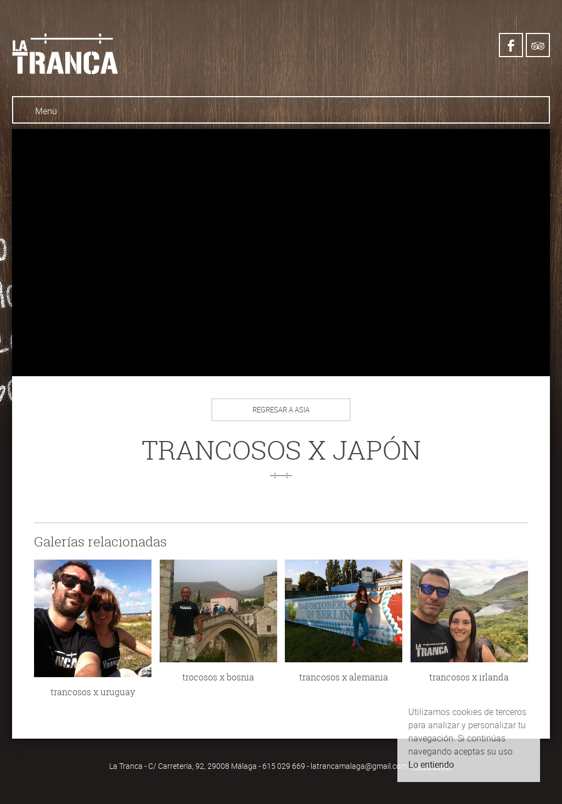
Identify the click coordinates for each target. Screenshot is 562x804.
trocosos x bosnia (218, 677)
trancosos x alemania (343, 677)
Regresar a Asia (281, 410)
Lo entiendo (431, 764)
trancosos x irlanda (469, 677)
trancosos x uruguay (92, 692)
